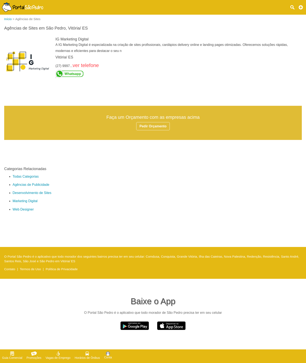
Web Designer (23, 209)
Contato (9, 269)
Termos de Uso (30, 269)
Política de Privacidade (62, 269)
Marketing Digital (25, 201)
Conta (108, 355)
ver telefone (86, 65)
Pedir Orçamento (153, 126)
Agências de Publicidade (31, 184)
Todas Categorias (26, 176)
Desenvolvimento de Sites (32, 193)
